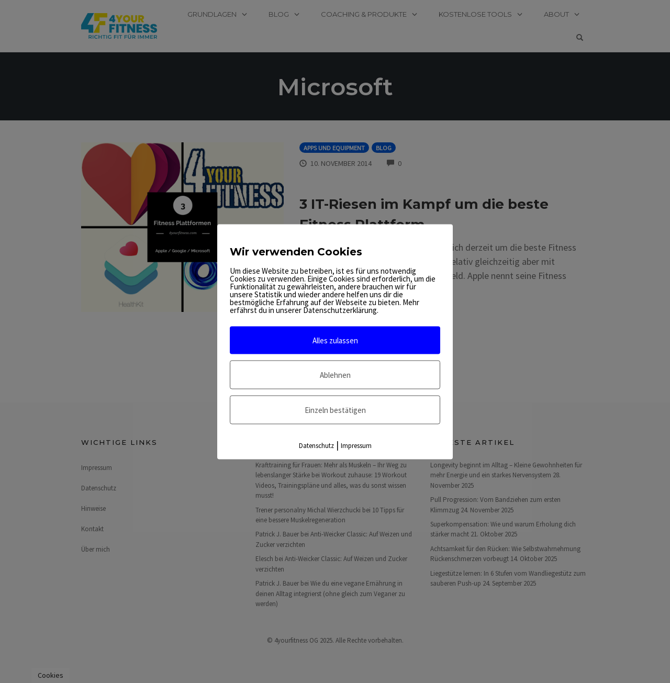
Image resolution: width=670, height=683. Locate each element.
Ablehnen (335, 374)
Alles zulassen (335, 340)
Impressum (356, 445)
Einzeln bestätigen (335, 410)
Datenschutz (316, 445)
